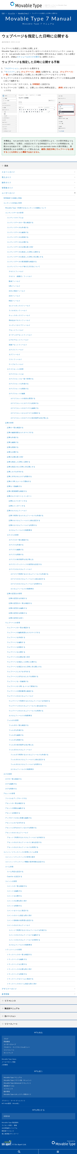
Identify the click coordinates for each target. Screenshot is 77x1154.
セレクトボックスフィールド (19, 306)
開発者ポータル (9, 1086)
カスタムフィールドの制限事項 (20, 530)
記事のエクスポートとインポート (19, 496)
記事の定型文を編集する (18, 608)
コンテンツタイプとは (15, 217)
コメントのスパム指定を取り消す (19, 915)
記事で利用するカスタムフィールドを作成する (26, 515)
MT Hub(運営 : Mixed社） (12, 1103)
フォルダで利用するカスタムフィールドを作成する (29, 754)
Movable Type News (10, 1059)
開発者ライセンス (9, 1131)
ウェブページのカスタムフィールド (20, 696)
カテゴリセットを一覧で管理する (21, 379)
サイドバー (10, 72)
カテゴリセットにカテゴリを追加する (25, 403)
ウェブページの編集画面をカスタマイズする (23, 632)
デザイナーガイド (9, 989)
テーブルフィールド (16, 364)
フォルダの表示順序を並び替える (21, 745)
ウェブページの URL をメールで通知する (22, 686)
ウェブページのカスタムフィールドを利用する (26, 711)
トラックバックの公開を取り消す (19, 969)
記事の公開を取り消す (15, 457)
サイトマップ (8, 1053)
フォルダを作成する (16, 730)
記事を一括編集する (14, 486)
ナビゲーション (12, 68)
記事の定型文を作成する (18, 598)
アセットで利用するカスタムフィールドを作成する (26, 837)
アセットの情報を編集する (15, 808)
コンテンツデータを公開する (18, 242)
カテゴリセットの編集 (17, 393)
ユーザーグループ (10, 1044)
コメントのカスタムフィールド (18, 925)
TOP (3, 13)
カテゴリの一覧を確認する (19, 540)
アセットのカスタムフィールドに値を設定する (24, 842)
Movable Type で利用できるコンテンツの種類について (25, 208)
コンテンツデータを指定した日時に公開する (23, 252)
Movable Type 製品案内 (11, 1122)
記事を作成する (13, 437)
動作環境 (7, 1091)
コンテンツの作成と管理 (13, 203)
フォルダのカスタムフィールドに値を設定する (28, 759)
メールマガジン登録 (9, 1062)
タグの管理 (8, 774)
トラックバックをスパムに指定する (20, 979)
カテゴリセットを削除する (19, 389)
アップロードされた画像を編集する (18, 818)
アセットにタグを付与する (15, 823)
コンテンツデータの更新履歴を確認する (22, 261)
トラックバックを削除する (17, 974)
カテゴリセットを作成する (19, 384)
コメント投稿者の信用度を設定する (20, 920)
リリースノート (9, 1050)
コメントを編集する (14, 891)
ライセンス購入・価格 (10, 1125)
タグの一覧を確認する (13, 779)
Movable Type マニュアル (13, 1077)
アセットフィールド (16, 330)
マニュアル (11, 13)
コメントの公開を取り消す (17, 901)
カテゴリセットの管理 (15, 369)
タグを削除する (11, 789)
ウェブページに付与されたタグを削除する (22, 676)
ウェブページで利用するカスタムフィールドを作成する (29, 701)
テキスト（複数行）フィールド (20, 276)
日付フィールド (14, 296)
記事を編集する (13, 442)
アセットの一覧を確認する (15, 803)
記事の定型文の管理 (14, 593)
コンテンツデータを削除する (18, 237)
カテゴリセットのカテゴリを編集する (25, 408)
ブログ (6, 1039)
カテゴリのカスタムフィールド (20, 569)
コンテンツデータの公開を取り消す (20, 247)
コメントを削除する (14, 906)
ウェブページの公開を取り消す (18, 657)
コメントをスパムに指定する (18, 910)
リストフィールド (15, 359)
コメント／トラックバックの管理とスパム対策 (21, 852)
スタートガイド (8, 172)
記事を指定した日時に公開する (18, 462)
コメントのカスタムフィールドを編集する (24, 935)
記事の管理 (9, 423)
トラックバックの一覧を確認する (19, 954)
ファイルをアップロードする (16, 798)
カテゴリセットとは (16, 374)
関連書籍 (7, 1041)
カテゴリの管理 (13, 535)
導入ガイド (6, 177)
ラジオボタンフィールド (18, 310)
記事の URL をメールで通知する (19, 481)
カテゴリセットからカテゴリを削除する (25, 413)
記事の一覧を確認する (15, 427)
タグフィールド (14, 354)
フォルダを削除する (16, 740)
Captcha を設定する (14, 876)
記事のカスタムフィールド (17, 510)
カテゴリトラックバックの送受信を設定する (25, 564)
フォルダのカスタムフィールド (20, 750)
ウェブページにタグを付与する (18, 671)
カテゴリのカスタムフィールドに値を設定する (28, 579)
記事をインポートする (17, 506)
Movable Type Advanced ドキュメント (17, 1083)
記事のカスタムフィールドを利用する (23, 525)
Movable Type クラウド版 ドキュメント (18, 1080)
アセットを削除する (12, 813)
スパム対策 (9, 867)
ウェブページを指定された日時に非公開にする (24, 667)
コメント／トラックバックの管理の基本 (20, 857)
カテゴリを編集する (16, 549)
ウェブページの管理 (12, 623)
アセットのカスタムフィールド (16, 833)
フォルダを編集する (16, 735)
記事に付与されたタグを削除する (19, 476)
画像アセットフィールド (18, 345)
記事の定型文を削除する (18, 613)
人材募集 (6, 1065)
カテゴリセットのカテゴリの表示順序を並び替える (29, 418)
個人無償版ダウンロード (11, 1134)
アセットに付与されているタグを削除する (21, 828)
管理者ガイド (7, 188)
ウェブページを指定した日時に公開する (22, 662)
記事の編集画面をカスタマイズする (20, 432)
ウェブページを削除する (16, 647)
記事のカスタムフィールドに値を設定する (24, 520)
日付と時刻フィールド (17, 291)
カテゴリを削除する (16, 554)
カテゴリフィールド (16, 350)
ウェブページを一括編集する (18, 681)
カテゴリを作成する (16, 545)
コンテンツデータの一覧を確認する (20, 222)
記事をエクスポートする (18, 501)
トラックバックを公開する (17, 964)
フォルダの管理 (13, 720)
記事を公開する (13, 452)
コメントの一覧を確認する (17, 886)
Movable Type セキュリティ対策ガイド (17, 1094)
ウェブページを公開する (16, 652)
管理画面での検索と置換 (13, 198)
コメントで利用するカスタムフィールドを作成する (28, 930)
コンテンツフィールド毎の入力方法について (23, 266)
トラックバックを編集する (17, 959)
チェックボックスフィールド (19, 315)
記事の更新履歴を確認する (17, 491)
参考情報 (5, 994)
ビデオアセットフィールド (19, 340)
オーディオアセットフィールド (20, 335)
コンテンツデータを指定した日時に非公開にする (25, 257)
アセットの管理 (9, 793)
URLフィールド (14, 286)
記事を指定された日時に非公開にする (21, 467)
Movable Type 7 (23, 13)
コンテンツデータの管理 (14, 213)
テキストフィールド (16, 271)
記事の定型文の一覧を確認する (20, 603)
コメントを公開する (14, 896)
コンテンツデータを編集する (18, 232)
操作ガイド (6, 182)
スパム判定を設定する (15, 871)
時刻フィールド (14, 301)
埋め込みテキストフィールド (19, 320)
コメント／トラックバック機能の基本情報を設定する (25, 862)
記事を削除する (13, 447)
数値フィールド (14, 281)
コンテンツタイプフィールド (19, 325)
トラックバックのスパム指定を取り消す (22, 984)
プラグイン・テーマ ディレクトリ (14, 1100)
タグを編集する (11, 784)
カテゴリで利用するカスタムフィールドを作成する (29, 574)
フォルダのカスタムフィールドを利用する (26, 764)
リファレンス (8, 1089)
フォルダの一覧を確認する (19, 725)
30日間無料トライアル (10, 1128)
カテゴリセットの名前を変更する (23, 398)
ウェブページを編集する (16, 642)
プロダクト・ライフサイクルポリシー (17, 1047)
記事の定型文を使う (16, 618)
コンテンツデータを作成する (18, 227)
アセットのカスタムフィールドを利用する (22, 847)
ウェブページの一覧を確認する (18, 627)
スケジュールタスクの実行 (28, 57)
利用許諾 (7, 1116)
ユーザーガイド (8, 193)
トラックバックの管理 (13, 949)
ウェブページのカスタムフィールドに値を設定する (28, 706)
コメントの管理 (11, 881)
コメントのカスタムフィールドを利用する (24, 940)
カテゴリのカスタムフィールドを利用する (26, 584)
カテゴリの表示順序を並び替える (21, 559)
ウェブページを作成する (16, 637)
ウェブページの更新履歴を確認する (20, 691)
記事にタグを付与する (15, 472)
